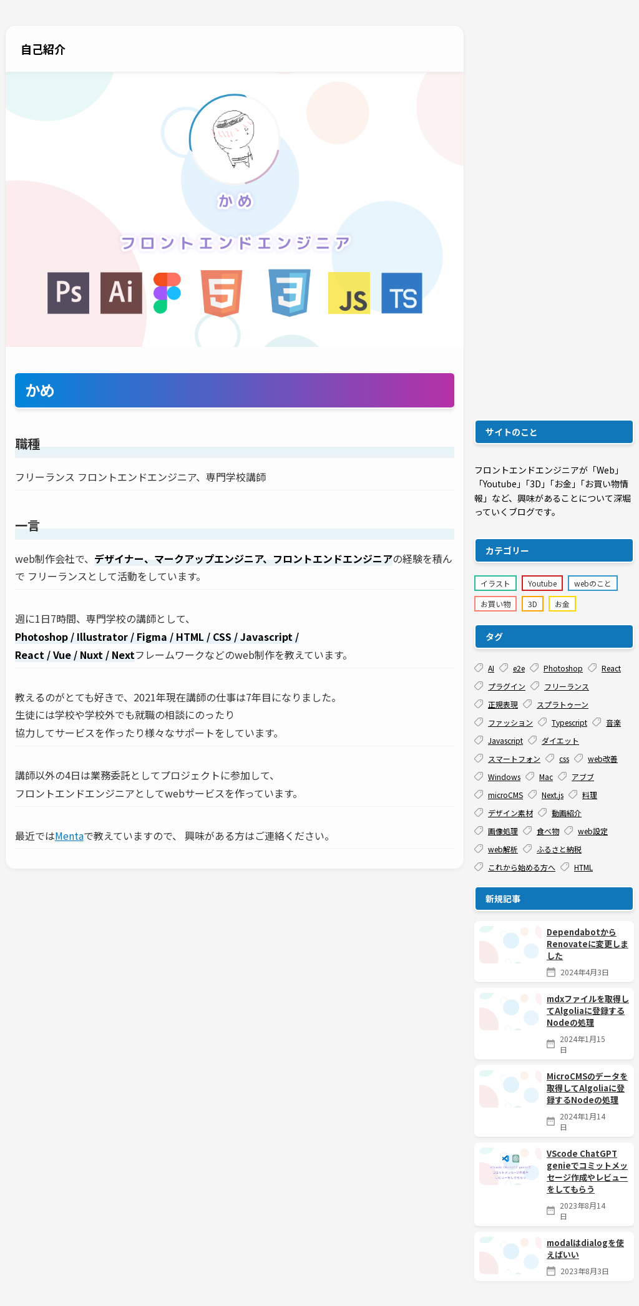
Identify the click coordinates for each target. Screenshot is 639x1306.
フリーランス (559, 686)
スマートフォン (507, 758)
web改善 (596, 758)
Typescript (562, 722)
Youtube (542, 583)
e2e (512, 668)
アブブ (576, 776)
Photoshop (556, 668)
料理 (582, 794)
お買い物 (495, 603)
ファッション (503, 722)
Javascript (498, 740)
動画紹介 (560, 812)
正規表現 (496, 704)
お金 (562, 603)
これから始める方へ (514, 867)
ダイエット (553, 740)
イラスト (495, 583)
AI (484, 668)
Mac (539, 776)
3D (532, 603)
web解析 (496, 849)
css (557, 758)
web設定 (586, 831)
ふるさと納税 (552, 849)
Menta (69, 835)
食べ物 (541, 831)
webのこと (593, 583)
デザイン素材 (503, 812)
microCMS (498, 794)
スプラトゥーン (555, 704)
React (604, 668)
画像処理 (496, 831)
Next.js (545, 794)
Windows (497, 776)
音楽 (606, 722)
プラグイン (499, 686)
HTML (576, 867)
